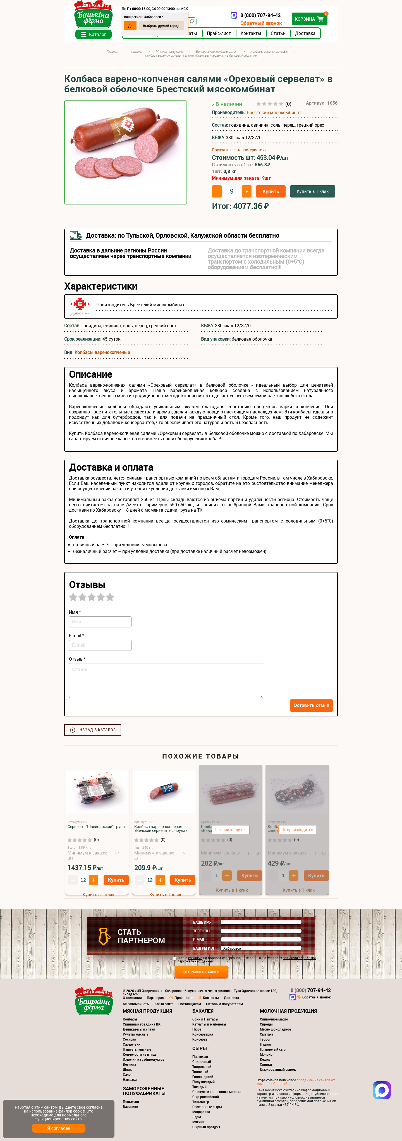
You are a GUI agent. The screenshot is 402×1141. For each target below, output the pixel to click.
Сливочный (201, 1061)
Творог (265, 1039)
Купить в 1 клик (313, 191)
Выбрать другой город (161, 25)
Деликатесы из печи (139, 1029)
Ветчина (129, 1064)
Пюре (196, 1029)
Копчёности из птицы (140, 1054)
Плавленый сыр (273, 1049)
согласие (195, 957)
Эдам (196, 1116)
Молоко (266, 1054)
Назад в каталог (98, 729)
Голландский (202, 1076)
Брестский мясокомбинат (274, 112)
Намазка (130, 1079)
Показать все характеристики (239, 150)
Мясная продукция (147, 1011)
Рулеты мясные (135, 1034)
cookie (79, 1111)
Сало (127, 1074)
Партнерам (155, 997)
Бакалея (203, 1011)
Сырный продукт (206, 1127)
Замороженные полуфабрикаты (144, 1090)
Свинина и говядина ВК (142, 1024)
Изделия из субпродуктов (143, 1059)
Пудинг (266, 1044)
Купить (271, 191)
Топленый (200, 1071)
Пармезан (200, 1056)
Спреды (266, 1024)
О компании (132, 997)
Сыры (199, 1048)
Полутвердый (203, 1081)
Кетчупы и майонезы (209, 1024)
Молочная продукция (288, 1011)
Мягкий (198, 1122)
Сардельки (131, 1044)
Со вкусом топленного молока (216, 1091)
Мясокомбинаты (136, 1004)
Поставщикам (189, 1004)
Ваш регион (204, 948)
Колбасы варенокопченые (102, 352)
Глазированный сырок (278, 1069)
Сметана (266, 1034)
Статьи (278, 33)
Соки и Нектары (205, 1019)
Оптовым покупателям (224, 1004)
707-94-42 (311, 990)
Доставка (305, 33)
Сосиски (129, 1039)
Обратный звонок (261, 23)
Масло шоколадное (275, 1029)
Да (130, 25)
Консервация (202, 1034)
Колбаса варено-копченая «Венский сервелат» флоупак (160, 828)
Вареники (130, 1106)
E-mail (199, 939)
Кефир (265, 1059)
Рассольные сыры (207, 1106)
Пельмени (131, 1101)
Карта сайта (164, 1004)
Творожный (201, 1066)
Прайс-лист (219, 33)
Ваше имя (202, 922)
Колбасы (130, 1019)
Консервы (200, 1039)
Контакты (251, 33)
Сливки (266, 1064)
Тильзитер (200, 1101)
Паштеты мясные (137, 1049)
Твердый (199, 1086)
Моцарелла (201, 1111)
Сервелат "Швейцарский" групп (96, 826)
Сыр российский (205, 1096)
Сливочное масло (274, 1019)
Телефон (201, 930)
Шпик (127, 1069)
